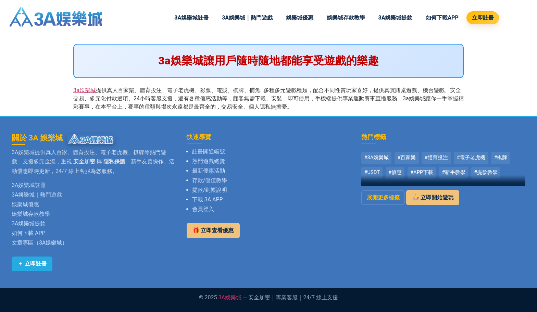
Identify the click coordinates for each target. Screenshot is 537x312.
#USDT (372, 172)
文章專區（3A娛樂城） (39, 242)
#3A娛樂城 (376, 157)
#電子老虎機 (471, 157)
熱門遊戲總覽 (208, 161)
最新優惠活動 (208, 170)
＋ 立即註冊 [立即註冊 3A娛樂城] (32, 263)
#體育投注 (436, 157)
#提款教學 (486, 172)
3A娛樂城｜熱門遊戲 (247, 17)
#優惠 (395, 172)
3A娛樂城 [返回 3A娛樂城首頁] (229, 297)
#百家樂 (406, 157)
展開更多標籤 (383, 197)
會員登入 (203, 209)
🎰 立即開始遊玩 (432, 197)
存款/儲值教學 (209, 180)
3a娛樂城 (84, 90)
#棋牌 (500, 157)
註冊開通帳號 (208, 151)
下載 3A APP (207, 199)
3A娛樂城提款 (395, 17)
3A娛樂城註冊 (191, 17)
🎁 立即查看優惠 (213, 230)
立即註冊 (483, 17)
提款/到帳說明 (209, 190)
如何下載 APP (29, 233)
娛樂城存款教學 (346, 17)
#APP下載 (421, 172)
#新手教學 (453, 172)
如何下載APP (442, 17)
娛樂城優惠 (299, 17)
